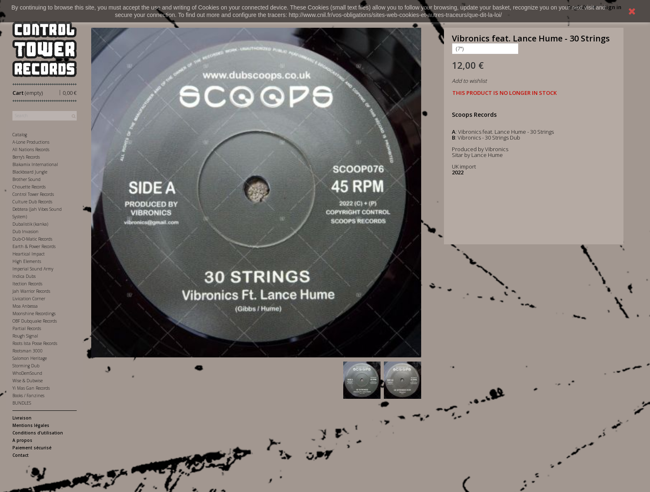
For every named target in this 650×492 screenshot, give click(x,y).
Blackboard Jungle (29, 172)
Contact (20, 455)
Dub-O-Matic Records (32, 239)
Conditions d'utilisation (37, 433)
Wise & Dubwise (27, 380)
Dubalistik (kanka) (30, 224)
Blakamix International (35, 164)
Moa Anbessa (25, 306)
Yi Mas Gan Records (31, 388)
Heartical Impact (28, 254)
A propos (22, 440)
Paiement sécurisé (31, 448)
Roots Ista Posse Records (34, 343)
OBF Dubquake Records (34, 321)
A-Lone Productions (30, 142)
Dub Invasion (25, 231)
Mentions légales (30, 425)
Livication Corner (28, 298)
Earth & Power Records (34, 246)
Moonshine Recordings (34, 313)
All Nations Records (30, 149)
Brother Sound (26, 179)
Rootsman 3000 (27, 351)
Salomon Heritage (29, 358)
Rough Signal (25, 336)
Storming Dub (25, 366)
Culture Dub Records (32, 202)
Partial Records (26, 328)
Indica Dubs (24, 276)
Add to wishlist (469, 80)
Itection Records (27, 284)
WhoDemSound (27, 373)
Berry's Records (26, 157)
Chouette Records (29, 187)
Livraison (22, 418)
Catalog (19, 134)
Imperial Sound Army (32, 269)
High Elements (26, 261)
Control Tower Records (33, 194)
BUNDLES (21, 403)
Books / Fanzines (28, 395)
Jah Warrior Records (31, 291)
